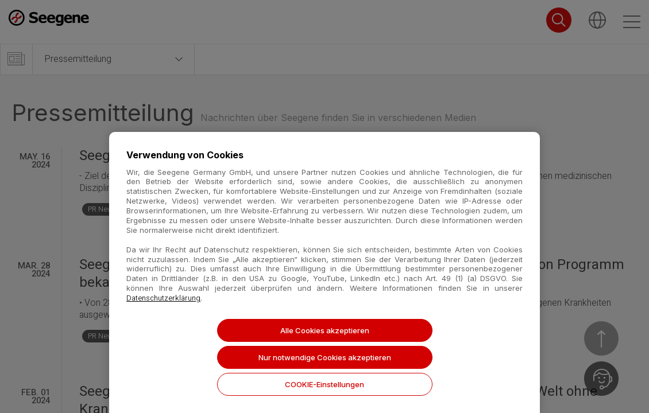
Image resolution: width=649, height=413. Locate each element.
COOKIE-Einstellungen (324, 384)
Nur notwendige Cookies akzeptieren (324, 357)
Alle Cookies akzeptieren (324, 330)
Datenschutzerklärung (163, 298)
